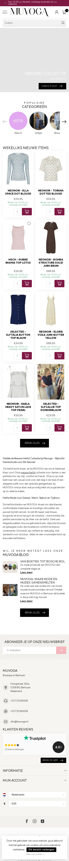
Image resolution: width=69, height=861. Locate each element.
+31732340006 (19, 700)
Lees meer (26, 572)
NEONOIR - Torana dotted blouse (50, 192)
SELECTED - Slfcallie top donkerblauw (50, 407)
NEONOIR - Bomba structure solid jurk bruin (51, 262)
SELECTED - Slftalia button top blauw (18, 335)
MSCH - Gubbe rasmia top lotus (18, 261)
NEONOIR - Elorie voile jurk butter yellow (51, 335)
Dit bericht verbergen (41, 849)
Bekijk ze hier (53, 760)
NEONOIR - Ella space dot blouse (18, 192)
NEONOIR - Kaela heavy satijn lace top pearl (18, 407)
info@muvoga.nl (19, 721)
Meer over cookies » (35, 854)
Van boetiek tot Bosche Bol (42, 561)
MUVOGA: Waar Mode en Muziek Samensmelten (38, 580)
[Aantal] (17, 211)
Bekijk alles (35, 443)
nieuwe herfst (28, 472)
